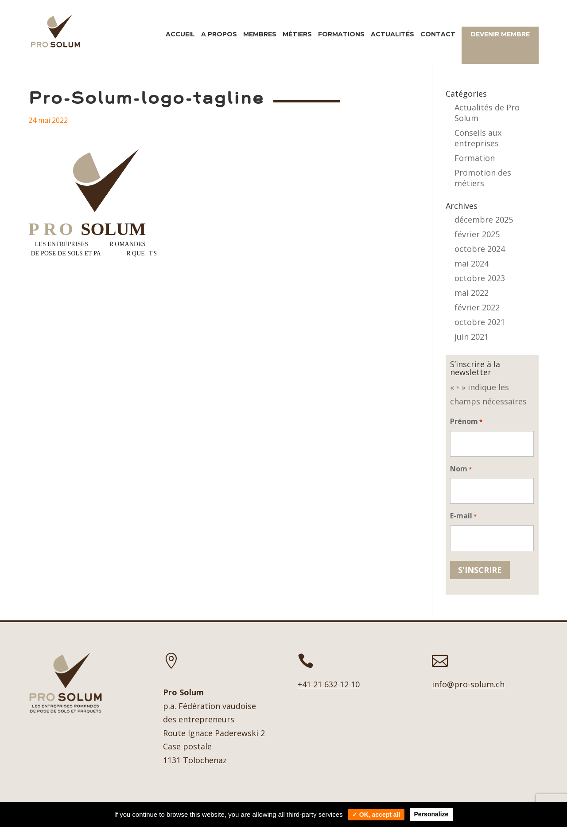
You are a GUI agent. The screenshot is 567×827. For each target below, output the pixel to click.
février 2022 (477, 307)
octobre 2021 (479, 322)
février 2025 (477, 234)
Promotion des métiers (482, 177)
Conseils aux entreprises (477, 138)
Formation (474, 158)
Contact (437, 34)
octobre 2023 (479, 278)
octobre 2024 (479, 248)
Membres (259, 34)
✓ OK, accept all (376, 814)
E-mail (463, 516)
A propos (219, 34)
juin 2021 (471, 336)
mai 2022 (471, 292)
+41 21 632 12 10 (329, 684)
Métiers (297, 34)
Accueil (180, 34)
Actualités (392, 34)
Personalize (431, 814)
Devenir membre (500, 34)
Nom (461, 469)
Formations (341, 34)
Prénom (466, 421)
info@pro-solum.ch (468, 684)
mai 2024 (471, 263)
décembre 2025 (483, 219)
